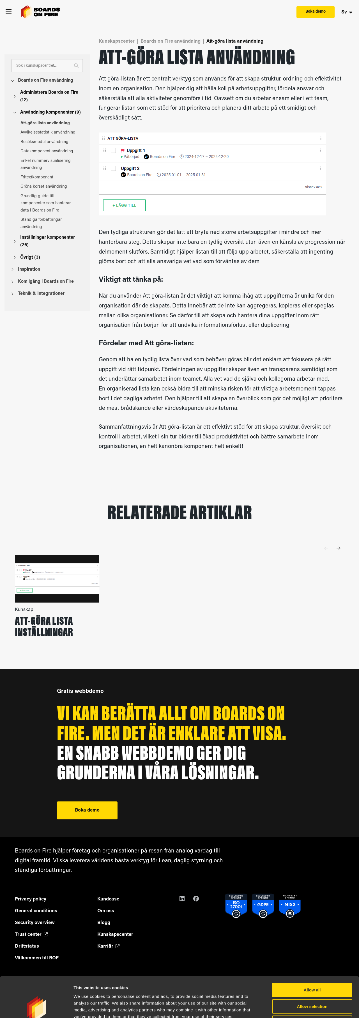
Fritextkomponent (49, 177)
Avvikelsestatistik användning (49, 132)
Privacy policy (30, 899)
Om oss (105, 911)
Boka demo (315, 12)
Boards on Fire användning (42, 80)
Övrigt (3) (26, 257)
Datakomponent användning (49, 151)
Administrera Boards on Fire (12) (45, 96)
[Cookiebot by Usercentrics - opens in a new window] (36, 1007)
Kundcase (108, 899)
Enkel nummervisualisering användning (49, 164)
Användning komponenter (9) (47, 112)
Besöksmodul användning (49, 142)
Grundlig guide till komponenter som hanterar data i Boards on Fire (49, 203)
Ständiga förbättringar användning (49, 223)
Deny (312, 982)
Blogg (103, 922)
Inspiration (25, 269)
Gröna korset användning (49, 187)
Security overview (35, 922)
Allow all (312, 949)
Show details (294, 1007)
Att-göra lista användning (49, 123)
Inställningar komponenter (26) (44, 241)
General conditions (36, 911)
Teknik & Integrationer (38, 293)
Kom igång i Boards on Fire (42, 281)
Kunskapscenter (117, 41)
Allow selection (312, 966)
